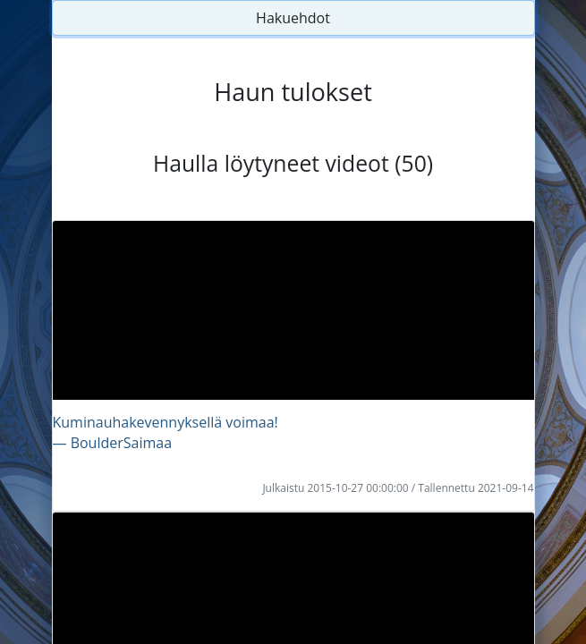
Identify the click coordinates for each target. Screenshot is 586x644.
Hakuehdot (293, 18)
